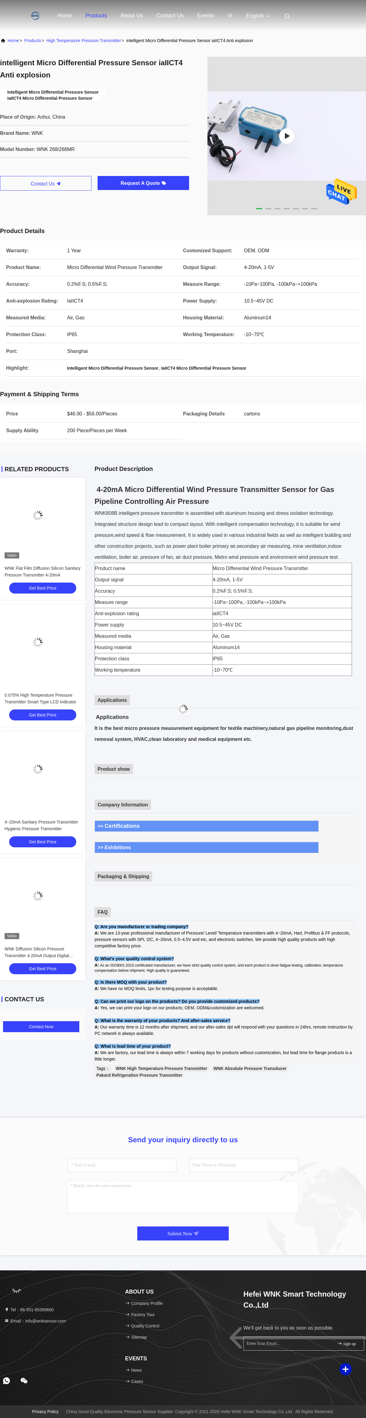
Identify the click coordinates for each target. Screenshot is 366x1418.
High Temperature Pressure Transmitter (83, 40)
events (205, 16)
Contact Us (170, 16)
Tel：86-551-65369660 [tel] (29, 1309)
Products (96, 16)
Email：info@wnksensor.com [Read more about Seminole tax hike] (35, 1321)
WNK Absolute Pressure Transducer (250, 1068)
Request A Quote (143, 183)
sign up (346, 1343)
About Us (131, 16)
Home (64, 16)
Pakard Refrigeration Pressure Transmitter (139, 1075)
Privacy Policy (45, 1411)
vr (229, 16)
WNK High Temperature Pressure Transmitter (161, 1068)
